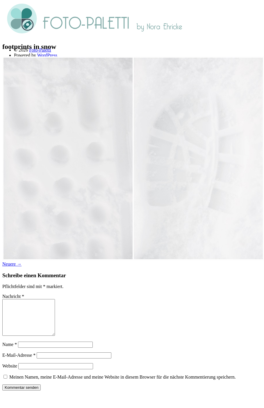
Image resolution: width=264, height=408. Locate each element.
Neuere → (12, 264)
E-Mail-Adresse (18, 362)
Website (9, 372)
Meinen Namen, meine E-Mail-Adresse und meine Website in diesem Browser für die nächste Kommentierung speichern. (122, 383)
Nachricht (13, 296)
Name (9, 351)
